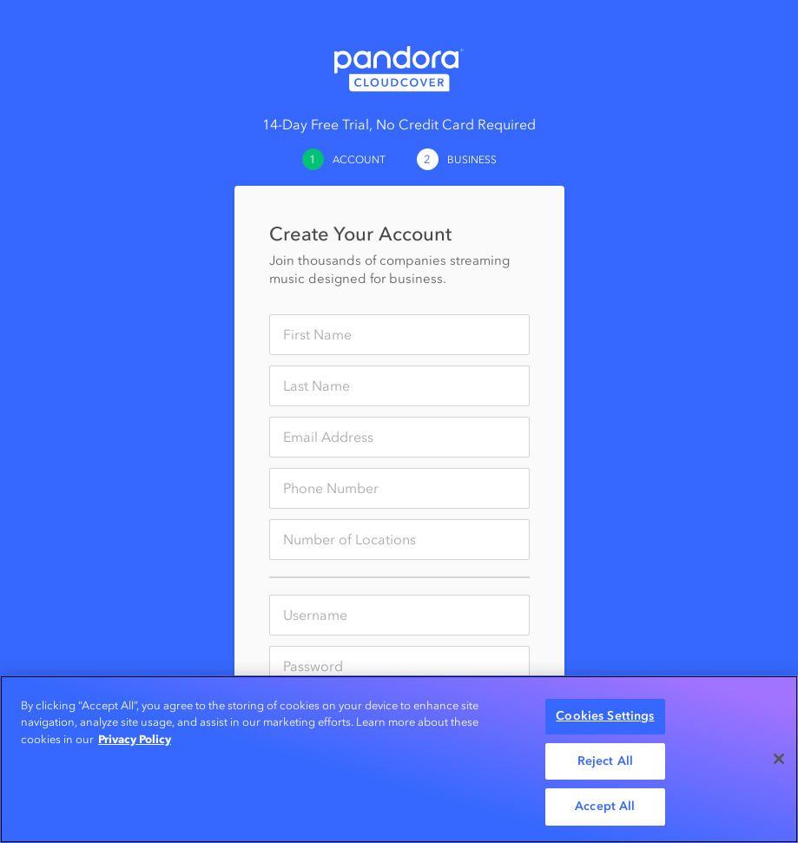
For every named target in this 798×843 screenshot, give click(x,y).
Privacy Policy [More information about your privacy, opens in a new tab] (134, 739)
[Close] (779, 759)
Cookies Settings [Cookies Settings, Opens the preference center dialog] (605, 715)
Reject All (605, 761)
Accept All (605, 806)
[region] (399, 759)
